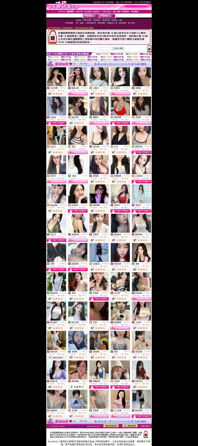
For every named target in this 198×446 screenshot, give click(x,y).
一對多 (85, 176)
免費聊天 (84, 381)
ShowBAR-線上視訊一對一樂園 (76, 426)
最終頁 (143, 64)
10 (126, 64)
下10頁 (137, 64)
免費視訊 (63, 88)
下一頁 (130, 64)
